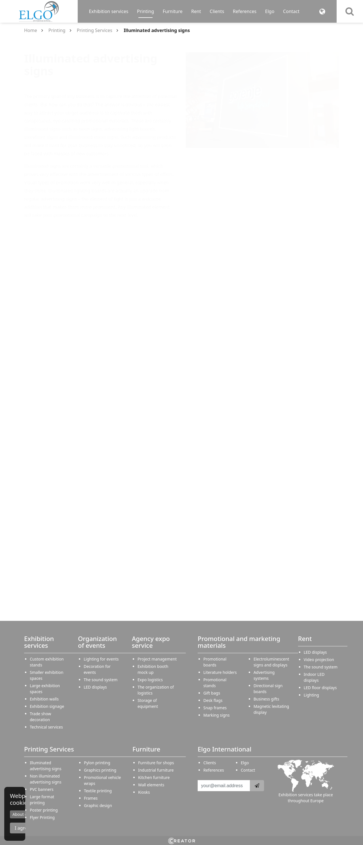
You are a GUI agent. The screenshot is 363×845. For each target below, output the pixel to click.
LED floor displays (320, 687)
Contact (291, 11)
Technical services (46, 727)
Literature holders (220, 672)
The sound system (100, 679)
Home (30, 30)
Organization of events (97, 641)
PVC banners (41, 789)
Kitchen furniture (154, 777)
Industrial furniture (156, 770)
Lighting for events (101, 659)
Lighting (311, 695)
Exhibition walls (44, 699)
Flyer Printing (42, 817)
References (244, 11)
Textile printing (98, 790)
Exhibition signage (47, 706)
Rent (196, 11)
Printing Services (94, 30)
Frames (91, 798)
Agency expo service (151, 641)
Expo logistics (150, 679)
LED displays (95, 687)
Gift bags (211, 693)
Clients (217, 11)
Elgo (270, 11)
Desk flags (213, 700)
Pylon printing (97, 762)
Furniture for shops (156, 762)
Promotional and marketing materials (239, 641)
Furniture (173, 11)
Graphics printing (100, 770)
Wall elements (151, 784)
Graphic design (98, 805)
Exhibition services (108, 11)
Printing (145, 11)
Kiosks (144, 792)
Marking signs (216, 715)
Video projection (319, 659)
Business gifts (266, 699)
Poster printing (44, 810)
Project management (157, 659)
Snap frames (215, 707)
